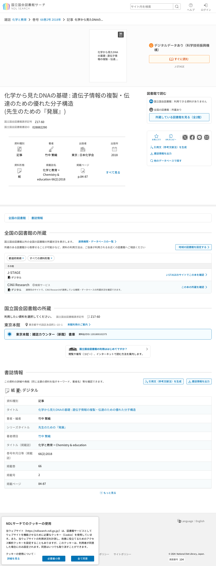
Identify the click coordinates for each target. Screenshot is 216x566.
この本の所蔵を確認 (194, 287)
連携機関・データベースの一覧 (98, 241)
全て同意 (83, 558)
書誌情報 (37, 218)
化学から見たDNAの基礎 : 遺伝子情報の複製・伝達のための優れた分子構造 (87, 409)
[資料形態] (41, 258)
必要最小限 (54, 558)
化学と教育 (19, 19)
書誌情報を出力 (161, 153)
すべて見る (113, 172)
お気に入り (156, 137)
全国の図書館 (17, 218)
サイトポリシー (122, 554)
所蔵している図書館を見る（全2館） (179, 117)
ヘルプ (191, 6)
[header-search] (155, 6)
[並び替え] (16, 258)
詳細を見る (13, 558)
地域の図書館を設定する (195, 247)
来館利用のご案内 (80, 324)
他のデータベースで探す (166, 161)
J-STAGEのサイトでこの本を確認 (187, 275)
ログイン (206, 6)
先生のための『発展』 (52, 427)
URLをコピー (170, 137)
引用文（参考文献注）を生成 (168, 147)
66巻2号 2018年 (50, 19)
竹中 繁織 (44, 436)
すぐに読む (179, 59)
